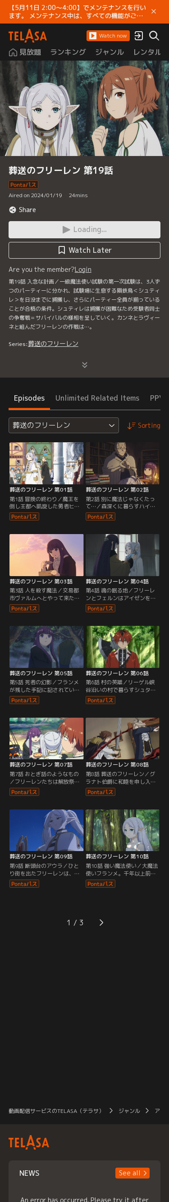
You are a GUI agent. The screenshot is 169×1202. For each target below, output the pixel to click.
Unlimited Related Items (97, 398)
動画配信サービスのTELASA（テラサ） (56, 1111)
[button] (108, 35)
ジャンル (129, 1111)
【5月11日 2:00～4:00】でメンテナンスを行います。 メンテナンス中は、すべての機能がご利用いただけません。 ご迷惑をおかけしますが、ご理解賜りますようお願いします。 (77, 12)
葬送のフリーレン (53, 343)
